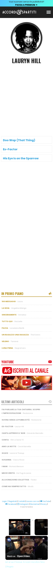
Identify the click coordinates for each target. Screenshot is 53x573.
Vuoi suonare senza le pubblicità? (26, 3)
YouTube (45, 501)
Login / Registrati (9, 501)
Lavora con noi (32, 501)
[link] (9, 540)
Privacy (44, 504)
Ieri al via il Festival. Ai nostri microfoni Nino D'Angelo (26, 539)
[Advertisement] (26, 95)
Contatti (21, 501)
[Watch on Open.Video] (18, 556)
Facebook (11, 504)
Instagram (23, 504)
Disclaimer (34, 504)
